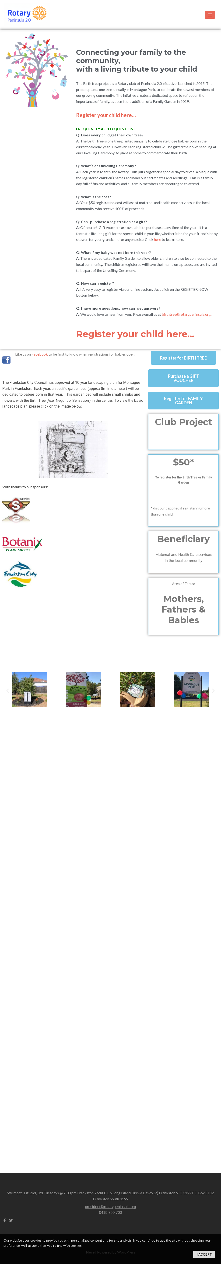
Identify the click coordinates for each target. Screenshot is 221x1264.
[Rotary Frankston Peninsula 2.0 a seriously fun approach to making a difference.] (27, 14)
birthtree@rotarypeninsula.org (186, 314)
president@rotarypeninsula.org (110, 1207)
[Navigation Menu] (210, 15)
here (157, 239)
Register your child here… (106, 115)
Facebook (40, 354)
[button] (8, 690)
